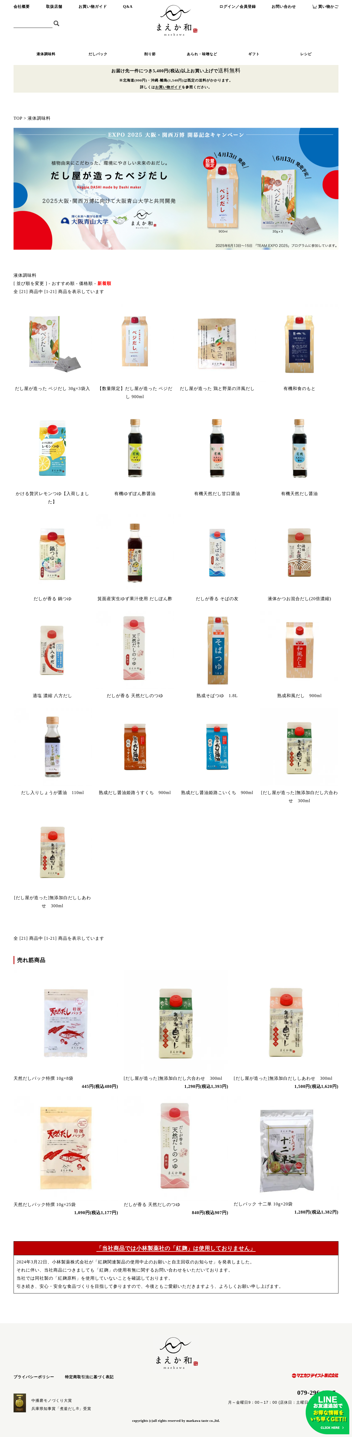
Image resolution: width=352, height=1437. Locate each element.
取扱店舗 (54, 7)
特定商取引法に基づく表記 (89, 1377)
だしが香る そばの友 (217, 598)
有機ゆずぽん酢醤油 (135, 493)
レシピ (306, 54)
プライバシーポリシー (34, 1377)
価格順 (86, 283)
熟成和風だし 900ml (299, 695)
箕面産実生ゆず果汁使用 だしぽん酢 (134, 598)
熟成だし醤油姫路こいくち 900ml (217, 792)
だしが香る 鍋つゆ (53, 598)
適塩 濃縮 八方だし (52, 695)
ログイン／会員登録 (237, 7)
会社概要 (22, 7)
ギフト (254, 54)
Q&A (128, 7)
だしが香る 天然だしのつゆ (135, 695)
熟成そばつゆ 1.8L (217, 695)
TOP (18, 118)
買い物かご (328, 7)
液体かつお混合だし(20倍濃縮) (299, 598)
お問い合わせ (284, 7)
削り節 (150, 54)
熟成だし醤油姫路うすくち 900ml (135, 792)
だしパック (98, 54)
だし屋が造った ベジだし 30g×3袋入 (52, 388)
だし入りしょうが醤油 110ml (52, 792)
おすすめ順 (63, 283)
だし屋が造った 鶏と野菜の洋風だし (217, 388)
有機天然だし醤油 (299, 493)
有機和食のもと (299, 388)
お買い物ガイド (93, 7)
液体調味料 (46, 54)
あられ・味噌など (202, 54)
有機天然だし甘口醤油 (217, 493)
